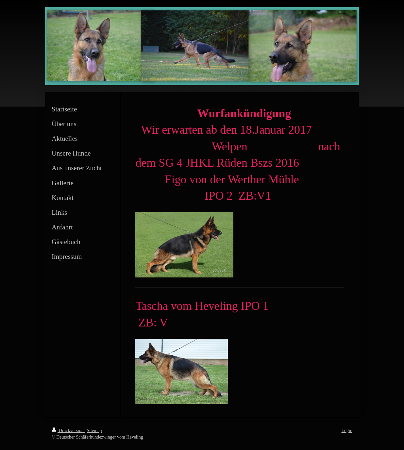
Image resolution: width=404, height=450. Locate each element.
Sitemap (94, 430)
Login (347, 430)
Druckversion (68, 430)
